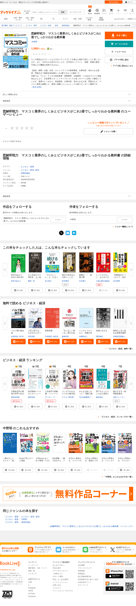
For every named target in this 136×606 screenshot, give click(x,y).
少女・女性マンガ (30, 19)
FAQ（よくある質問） (61, 579)
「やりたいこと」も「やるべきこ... (51, 277)
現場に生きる (101, 331)
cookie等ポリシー (84, 582)
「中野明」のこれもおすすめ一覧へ (118, 477)
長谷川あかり (16, 281)
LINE (30, 582)
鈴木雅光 (65, 281)
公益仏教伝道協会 (103, 281)
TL (53, 19)
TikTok (30, 591)
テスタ (64, 397)
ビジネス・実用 (27, 167)
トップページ (33, 565)
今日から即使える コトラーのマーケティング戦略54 (75, 461)
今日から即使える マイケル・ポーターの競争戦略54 (124, 461)
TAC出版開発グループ (87, 397)
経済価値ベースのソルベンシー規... (34, 393)
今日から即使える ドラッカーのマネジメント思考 (107, 461)
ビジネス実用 (89, 19)
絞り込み (27, 12)
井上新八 (48, 281)
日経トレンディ (119, 397)
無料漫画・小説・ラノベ (37, 568)
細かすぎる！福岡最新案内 (119, 392)
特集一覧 (31, 571)
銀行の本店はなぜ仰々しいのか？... (68, 277)
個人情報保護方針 (85, 576)
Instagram (32, 588)
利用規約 (81, 574)
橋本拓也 (99, 397)
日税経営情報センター (121, 336)
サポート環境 (58, 576)
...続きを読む (36, 87)
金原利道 (14, 336)
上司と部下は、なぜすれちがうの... (34, 333)
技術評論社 (25, 173)
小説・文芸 (77, 19)
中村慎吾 (48, 336)
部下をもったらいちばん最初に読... (102, 393)
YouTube (31, 594)
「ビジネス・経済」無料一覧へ (120, 349)
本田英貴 (31, 336)
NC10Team (23, 336)
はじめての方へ (119, 19)
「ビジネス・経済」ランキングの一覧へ (116, 417)
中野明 (34, 42)
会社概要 (81, 565)
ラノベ (65, 19)
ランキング (32, 574)
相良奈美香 (15, 397)
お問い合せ (57, 585)
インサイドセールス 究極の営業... (85, 333)
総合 (6, 19)
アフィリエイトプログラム (63, 591)
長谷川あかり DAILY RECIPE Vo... (18, 277)
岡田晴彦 (99, 336)
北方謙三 (82, 281)
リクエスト (57, 588)
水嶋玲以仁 (83, 336)
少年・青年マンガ (18, 19)
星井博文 (71, 397)
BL (42, 19)
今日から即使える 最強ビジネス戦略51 (91, 460)
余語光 (55, 336)
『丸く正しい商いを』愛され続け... (68, 333)
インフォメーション (60, 582)
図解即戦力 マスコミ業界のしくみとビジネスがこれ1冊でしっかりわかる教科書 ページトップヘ (91, 526)
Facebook (32, 596)
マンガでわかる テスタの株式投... (69, 392)
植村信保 (31, 397)
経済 (37, 170)
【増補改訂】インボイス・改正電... (119, 277)
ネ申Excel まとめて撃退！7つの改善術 (43, 460)
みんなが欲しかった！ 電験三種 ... (86, 393)
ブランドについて (85, 568)
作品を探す (57, 568)
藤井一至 (31, 281)
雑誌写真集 (101, 19)
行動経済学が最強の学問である (17, 392)
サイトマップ (83, 585)
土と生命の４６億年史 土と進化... (34, 277)
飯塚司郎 (65, 336)
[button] (18, 290)
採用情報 (81, 571)
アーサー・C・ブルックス (55, 397)
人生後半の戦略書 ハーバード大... (51, 393)
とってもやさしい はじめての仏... (102, 277)
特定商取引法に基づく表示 (88, 579)
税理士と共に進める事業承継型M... (119, 333)
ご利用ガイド (131, 19)
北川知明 (116, 281)
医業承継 (48, 331)
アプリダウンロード (60, 571)
